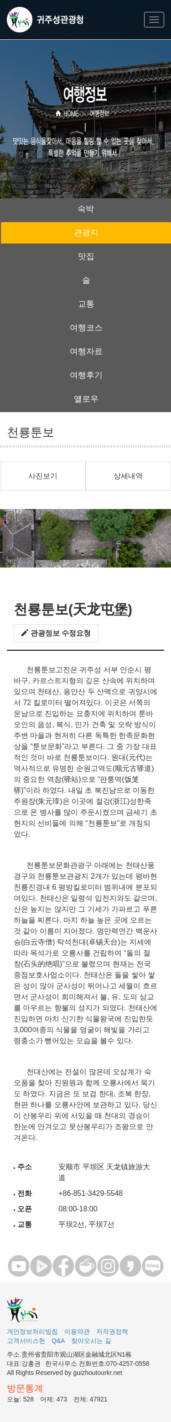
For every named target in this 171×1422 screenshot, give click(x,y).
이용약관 (77, 1331)
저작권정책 (112, 1331)
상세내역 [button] (128, 476)
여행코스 (86, 327)
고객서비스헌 (26, 1340)
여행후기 (86, 375)
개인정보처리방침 (32, 1331)
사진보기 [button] (42, 476)
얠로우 (86, 398)
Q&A (58, 1340)
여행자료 (86, 351)
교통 (86, 303)
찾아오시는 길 (91, 1340)
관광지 (86, 232)
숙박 (86, 208)
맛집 (86, 256)
